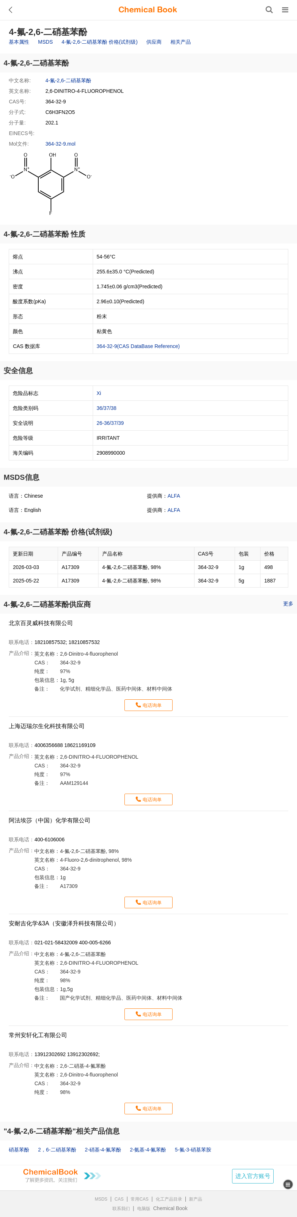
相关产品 (180, 41)
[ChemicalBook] (148, 9)
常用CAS (139, 1199)
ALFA (173, 495)
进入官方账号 (252, 1176)
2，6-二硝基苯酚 (57, 1149)
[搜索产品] (269, 10)
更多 (288, 603)
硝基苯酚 (19, 1149)
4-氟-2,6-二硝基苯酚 (68, 80)
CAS (119, 1199)
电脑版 (143, 1208)
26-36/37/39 (110, 423)
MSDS (45, 41)
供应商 (154, 41)
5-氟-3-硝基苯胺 (193, 1149)
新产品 (195, 1199)
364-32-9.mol (60, 144)
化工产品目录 (169, 1199)
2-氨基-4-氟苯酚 (148, 1149)
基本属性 (19, 41)
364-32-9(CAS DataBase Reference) (138, 346)
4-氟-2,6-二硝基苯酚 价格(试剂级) (100, 41)
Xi (99, 393)
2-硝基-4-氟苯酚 (103, 1149)
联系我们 (121, 1208)
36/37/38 (107, 408)
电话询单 (152, 705)
